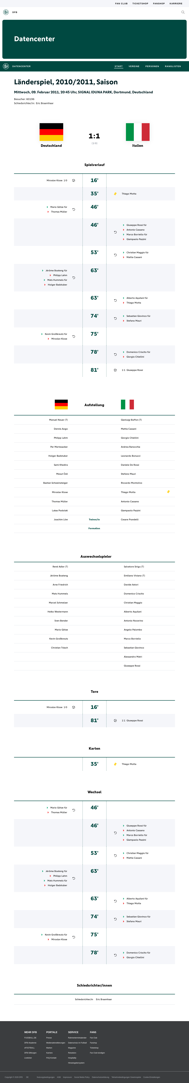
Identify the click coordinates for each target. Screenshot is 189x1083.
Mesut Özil (62, 474)
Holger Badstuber (57, 285)
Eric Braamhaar (44, 103)
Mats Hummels (55, 280)
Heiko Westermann (58, 612)
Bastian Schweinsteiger (55, 483)
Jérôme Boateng (54, 270)
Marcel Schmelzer (58, 603)
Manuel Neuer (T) (58, 420)
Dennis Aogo (61, 429)
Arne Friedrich (60, 585)
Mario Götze (56, 207)
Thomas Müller (59, 212)
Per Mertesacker (59, 447)
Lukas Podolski (60, 510)
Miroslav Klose (54, 180)
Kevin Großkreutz (54, 334)
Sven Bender (61, 621)
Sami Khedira (61, 465)
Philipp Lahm (60, 275)
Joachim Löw (61, 519)
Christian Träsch (59, 648)
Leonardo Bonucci (130, 456)
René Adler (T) (60, 566)
